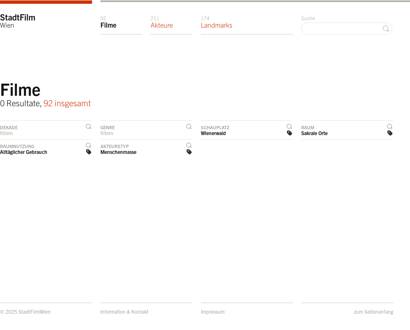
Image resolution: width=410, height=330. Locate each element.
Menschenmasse (118, 151)
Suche (308, 18)
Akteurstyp (114, 146)
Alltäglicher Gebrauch (23, 151)
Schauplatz (215, 127)
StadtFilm (18, 20)
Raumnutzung (17, 146)
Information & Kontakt (124, 311)
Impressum (213, 311)
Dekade (9, 127)
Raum (307, 127)
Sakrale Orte (314, 133)
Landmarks (216, 22)
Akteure (162, 22)
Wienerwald (213, 133)
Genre (107, 127)
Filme (108, 22)
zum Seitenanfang (373, 311)
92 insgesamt (67, 102)
